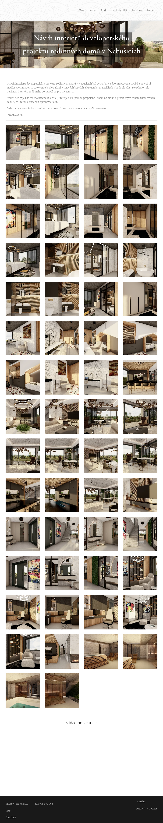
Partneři (140, 808)
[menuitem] (85, 10)
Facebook (11, 817)
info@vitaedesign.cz (17, 803)
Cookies (153, 808)
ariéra (142, 801)
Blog (8, 810)
